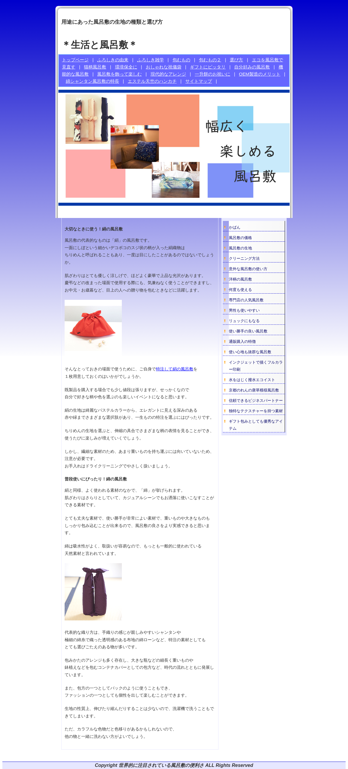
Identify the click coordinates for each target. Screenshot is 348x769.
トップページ (75, 59)
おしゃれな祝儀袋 (163, 66)
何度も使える (240, 289)
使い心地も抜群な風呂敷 (250, 352)
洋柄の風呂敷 (240, 279)
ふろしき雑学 (150, 59)
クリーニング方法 (244, 258)
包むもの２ (210, 59)
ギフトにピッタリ (208, 66)
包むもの (181, 59)
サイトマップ (198, 81)
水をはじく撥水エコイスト (252, 380)
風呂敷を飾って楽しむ (119, 74)
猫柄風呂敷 (95, 66)
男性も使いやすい (244, 310)
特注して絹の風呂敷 (174, 369)
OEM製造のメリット (259, 74)
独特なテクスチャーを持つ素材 (256, 411)
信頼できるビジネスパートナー (256, 400)
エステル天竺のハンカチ (152, 81)
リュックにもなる (244, 321)
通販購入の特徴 (242, 341)
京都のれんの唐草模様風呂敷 (254, 390)
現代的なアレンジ (168, 74)
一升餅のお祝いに (212, 74)
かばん (234, 227)
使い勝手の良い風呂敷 (248, 331)
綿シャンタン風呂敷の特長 (92, 81)
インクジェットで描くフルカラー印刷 (256, 366)
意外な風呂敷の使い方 (248, 269)
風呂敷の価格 (240, 237)
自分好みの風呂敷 (252, 66)
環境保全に (126, 66)
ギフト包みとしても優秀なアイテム (256, 425)
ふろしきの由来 (112, 59)
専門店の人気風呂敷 (246, 300)
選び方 (236, 59)
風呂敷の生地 (240, 248)
